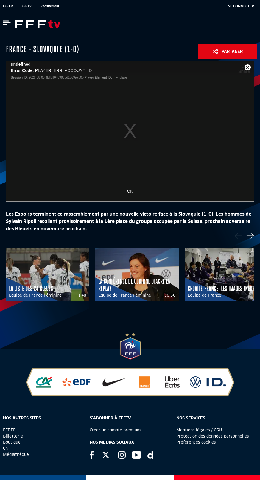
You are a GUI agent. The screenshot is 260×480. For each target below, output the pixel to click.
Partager (232, 51)
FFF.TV (27, 6)
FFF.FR (8, 6)
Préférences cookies (196, 442)
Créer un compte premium (115, 429)
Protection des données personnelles (212, 436)
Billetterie (13, 436)
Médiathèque (16, 454)
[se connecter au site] (241, 6)
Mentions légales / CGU (199, 429)
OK (130, 191)
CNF (7, 448)
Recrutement (50, 6)
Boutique (12, 442)
